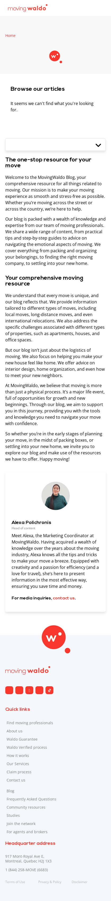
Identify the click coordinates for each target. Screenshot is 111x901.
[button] (55, 144)
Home (10, 35)
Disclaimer (79, 882)
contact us (64, 598)
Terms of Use (15, 882)
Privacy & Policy (49, 882)
